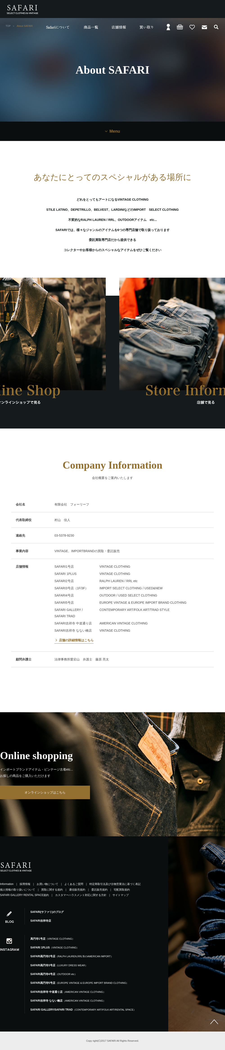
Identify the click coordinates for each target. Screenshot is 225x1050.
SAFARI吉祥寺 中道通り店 (68, 991)
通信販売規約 (77, 889)
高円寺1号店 (52, 938)
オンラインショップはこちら (45, 792)
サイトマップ (120, 895)
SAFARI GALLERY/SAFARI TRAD (83, 1009)
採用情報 (25, 884)
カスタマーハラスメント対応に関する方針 (80, 895)
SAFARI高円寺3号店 (59, 965)
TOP (8, 26)
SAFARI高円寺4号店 (53, 974)
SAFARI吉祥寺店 (40, 920)
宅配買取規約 (122, 889)
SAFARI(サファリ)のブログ (47, 912)
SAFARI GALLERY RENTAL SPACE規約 (24, 895)
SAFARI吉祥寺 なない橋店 (68, 1000)
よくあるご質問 (73, 884)
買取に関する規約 (52, 889)
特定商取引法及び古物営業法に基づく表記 (115, 884)
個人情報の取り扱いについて (17, 889)
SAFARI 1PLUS (54, 947)
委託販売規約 (99, 889)
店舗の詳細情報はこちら (76, 640)
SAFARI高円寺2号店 (71, 956)
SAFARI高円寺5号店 (79, 982)
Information (7, 884)
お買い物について (47, 884)
